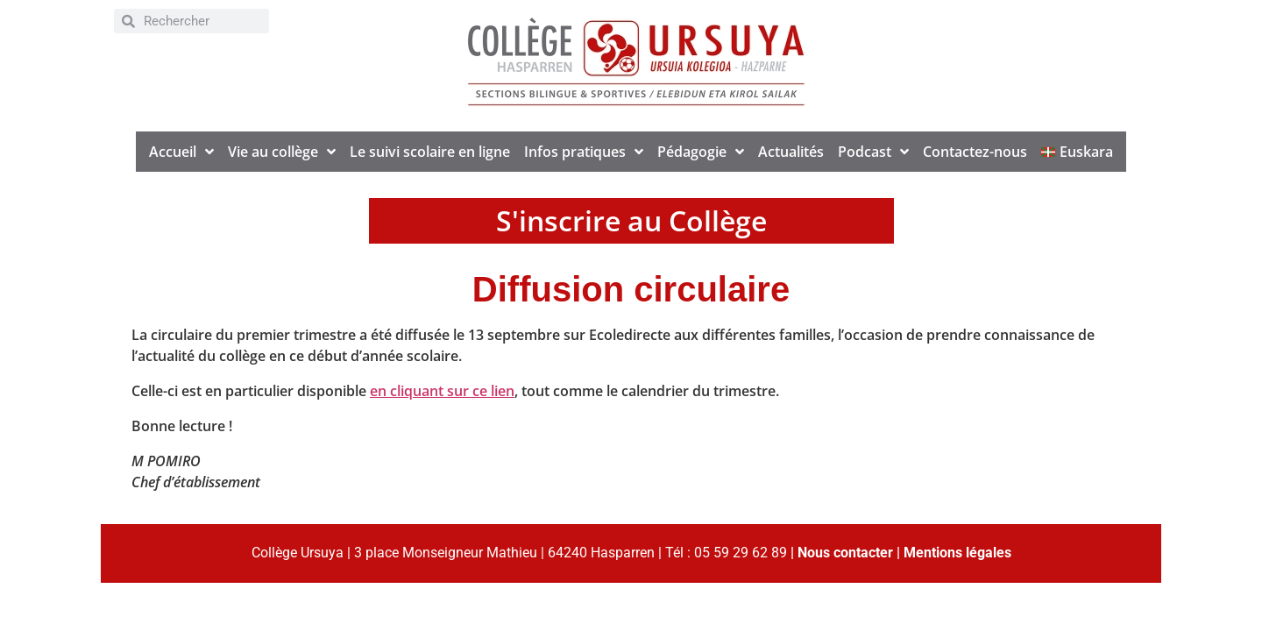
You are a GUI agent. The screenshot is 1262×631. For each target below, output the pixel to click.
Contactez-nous (975, 151)
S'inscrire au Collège (631, 220)
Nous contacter (845, 552)
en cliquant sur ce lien (442, 391)
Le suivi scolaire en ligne (430, 151)
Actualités (791, 151)
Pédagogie (700, 151)
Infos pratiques (583, 151)
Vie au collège (282, 151)
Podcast (873, 151)
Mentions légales (957, 552)
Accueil (181, 151)
